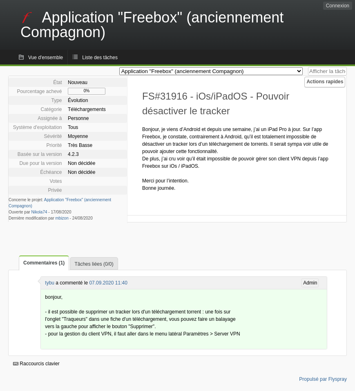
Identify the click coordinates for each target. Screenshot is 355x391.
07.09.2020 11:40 (108, 283)
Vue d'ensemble (45, 57)
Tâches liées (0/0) (93, 264)
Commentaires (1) (44, 263)
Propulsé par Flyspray (323, 379)
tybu (49, 283)
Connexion (337, 6)
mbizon (62, 218)
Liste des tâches (100, 57)
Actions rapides (324, 81)
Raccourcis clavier (36, 364)
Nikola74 (39, 212)
